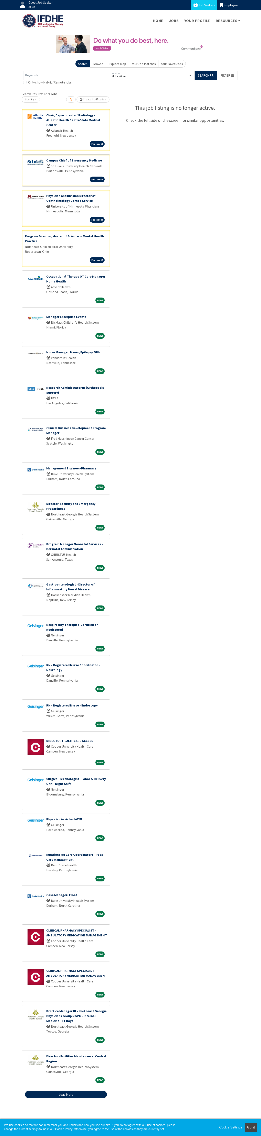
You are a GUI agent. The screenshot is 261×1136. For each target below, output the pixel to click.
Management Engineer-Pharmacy (71, 468)
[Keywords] (66, 75)
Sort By (29, 99)
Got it (251, 1127)
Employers (229, 5)
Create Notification (93, 99)
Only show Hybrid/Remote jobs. (50, 82)
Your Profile (197, 20)
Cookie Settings (230, 1127)
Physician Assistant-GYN (64, 819)
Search (82, 64)
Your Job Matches (144, 64)
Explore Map (117, 64)
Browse (98, 64)
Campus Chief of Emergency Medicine (74, 160)
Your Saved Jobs (172, 64)
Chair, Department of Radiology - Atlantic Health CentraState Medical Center (73, 120)
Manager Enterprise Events (66, 317)
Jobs (173, 20)
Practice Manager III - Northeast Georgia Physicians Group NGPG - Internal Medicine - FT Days (76, 1016)
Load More (66, 1094)
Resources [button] (226, 20)
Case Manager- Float (61, 895)
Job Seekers (204, 5)
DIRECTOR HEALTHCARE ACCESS (69, 741)
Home (158, 20)
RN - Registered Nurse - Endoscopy (72, 705)
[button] (227, 75)
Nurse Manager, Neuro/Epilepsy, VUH (73, 352)
